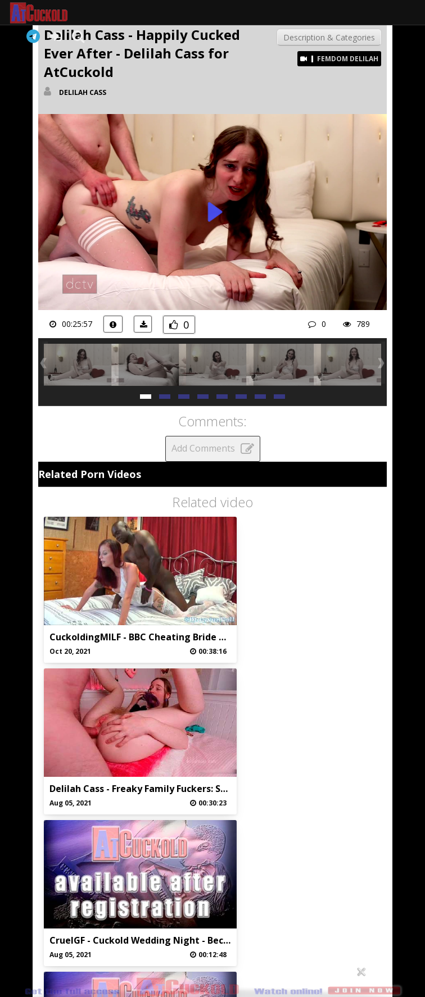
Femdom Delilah (347, 58)
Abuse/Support (161, 900)
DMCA (264, 900)
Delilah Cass (82, 92)
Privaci (212, 900)
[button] (145, 395)
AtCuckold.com (48, 13)
